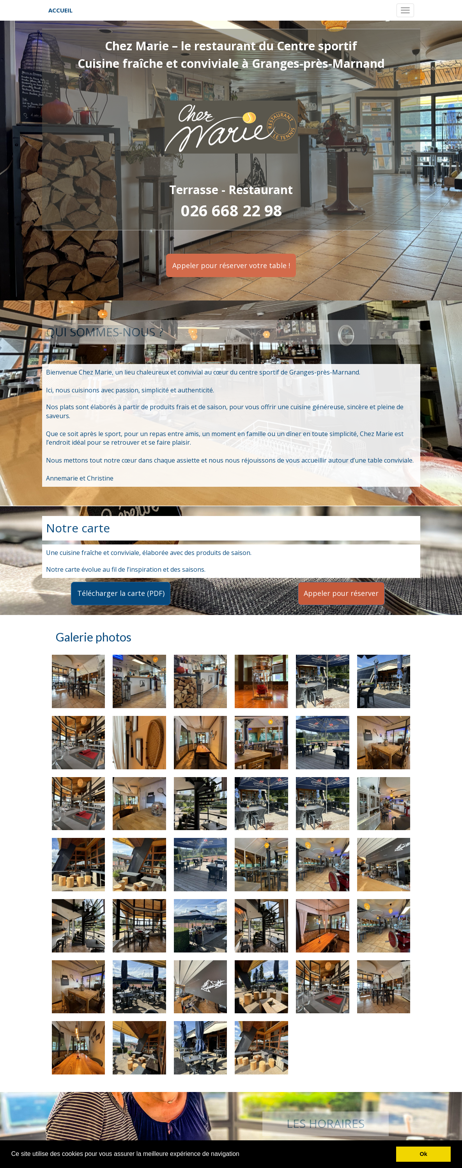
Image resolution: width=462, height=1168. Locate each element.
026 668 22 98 (231, 210)
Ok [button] (423, 1154)
